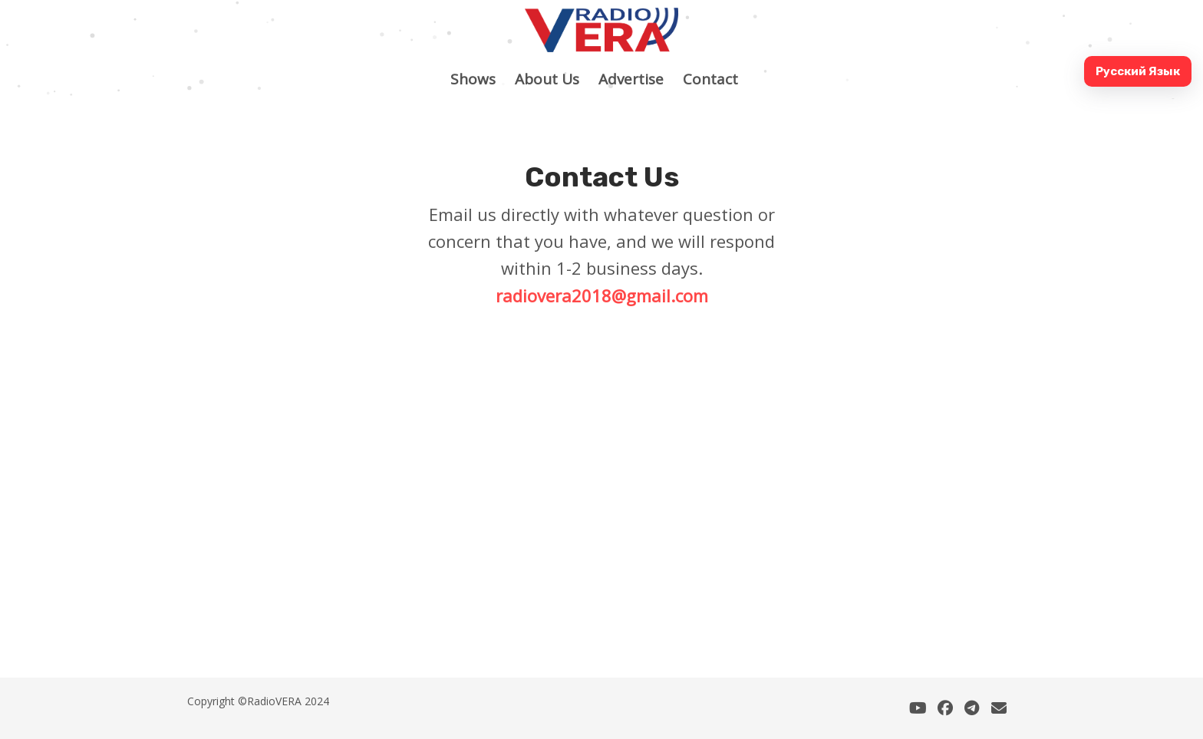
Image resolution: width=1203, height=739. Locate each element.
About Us (555, 79)
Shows (480, 79)
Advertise (638, 79)
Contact (718, 79)
